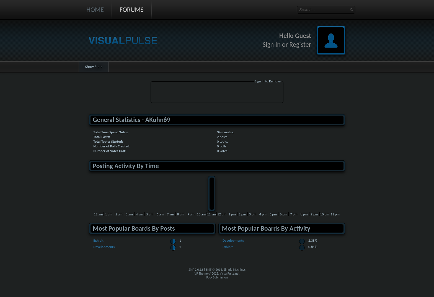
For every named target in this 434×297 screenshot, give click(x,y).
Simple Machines (235, 270)
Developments (104, 247)
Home (95, 10)
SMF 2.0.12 (195, 270)
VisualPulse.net (229, 273)
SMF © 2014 (214, 270)
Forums (132, 10)
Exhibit (98, 240)
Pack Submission (217, 277)
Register (300, 44)
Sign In (272, 44)
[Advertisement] (217, 93)
